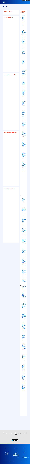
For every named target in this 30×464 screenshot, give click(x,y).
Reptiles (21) (23, 370)
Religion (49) (23, 369)
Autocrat (23, 18)
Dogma (23, 17)
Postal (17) (23, 367)
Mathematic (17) (24, 346)
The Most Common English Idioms (24, 32)
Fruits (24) (23, 327)
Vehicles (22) (23, 388)
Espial (22, 20)
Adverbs (16, 453)
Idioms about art (24, 43)
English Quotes (7, 452)
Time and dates (24, 209)
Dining (22, 212)
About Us (24, 452)
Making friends (24, 213)
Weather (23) (23, 390)
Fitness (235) (23, 323)
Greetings (23, 200)
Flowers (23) (23, 324)
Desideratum (23, 15)
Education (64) (24, 318)
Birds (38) (23, 294)
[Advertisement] (11, 46)
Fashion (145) (23, 319)
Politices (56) (23, 366)
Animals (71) (23, 293)
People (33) (23, 364)
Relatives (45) (23, 368)
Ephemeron (23, 19)
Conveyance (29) (24, 303)
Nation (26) (23, 355)
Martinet (23, 25)
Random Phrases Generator (16, 456)
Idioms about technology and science (24, 101)
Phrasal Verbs (16, 452)
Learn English (6, 454)
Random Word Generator (16, 454)
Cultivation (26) (24, 308)
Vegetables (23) (24, 387)
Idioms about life (24, 70)
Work (22, 223)
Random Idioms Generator (16, 455)
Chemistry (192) (24, 297)
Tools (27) (23, 378)
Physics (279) (23, 365)
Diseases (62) (23, 313)
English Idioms (7, 453)
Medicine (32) (23, 349)
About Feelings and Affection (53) (24, 287)
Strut (22, 16)
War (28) (23, 389)
